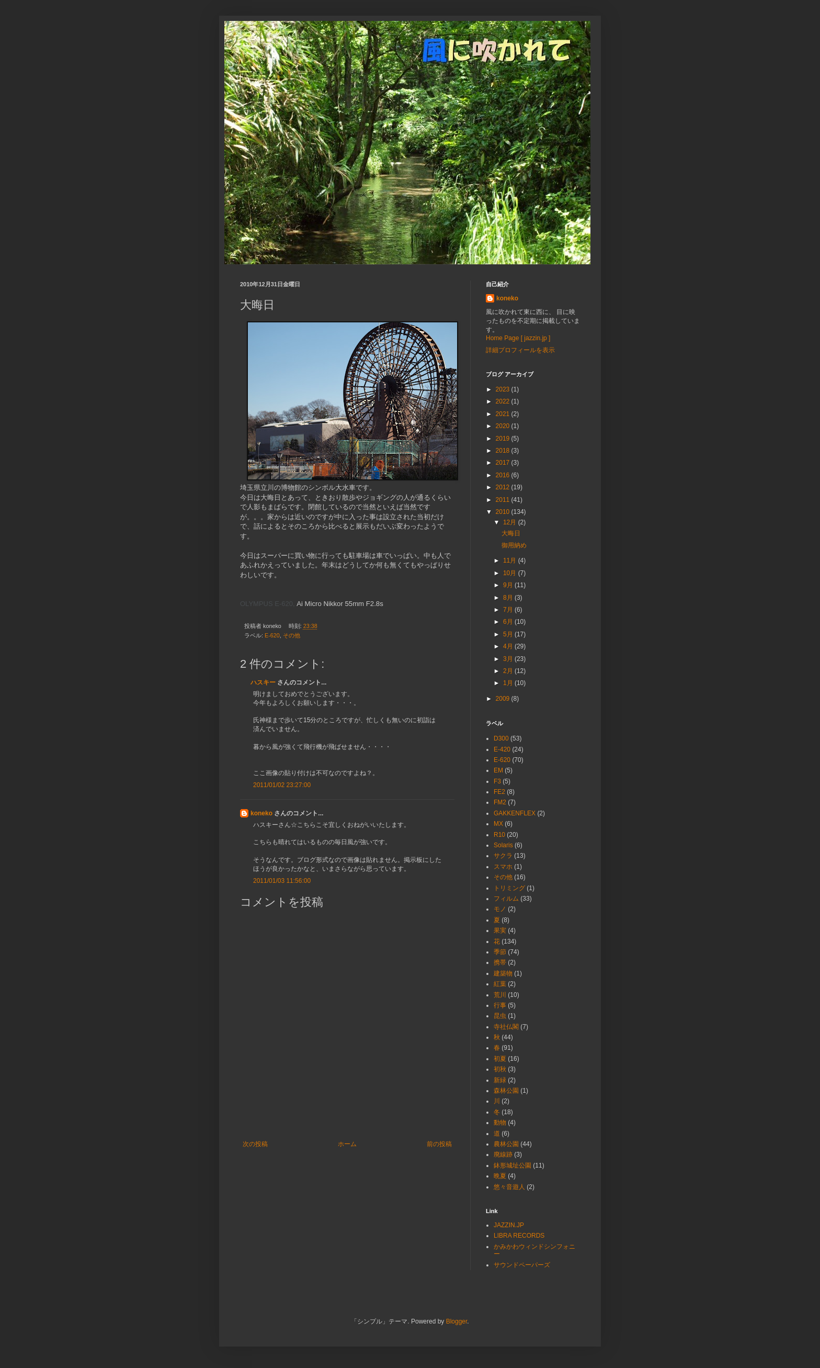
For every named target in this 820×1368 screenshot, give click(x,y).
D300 (501, 738)
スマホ (503, 866)
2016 (503, 475)
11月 (510, 560)
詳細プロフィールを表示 (520, 350)
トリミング (509, 888)
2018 (503, 450)
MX (498, 823)
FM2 (500, 802)
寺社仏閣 (506, 1026)
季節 (500, 952)
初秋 (500, 1069)
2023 (503, 389)
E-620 (272, 635)
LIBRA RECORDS (519, 1235)
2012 (503, 487)
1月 (509, 683)
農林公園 (506, 1144)
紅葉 (500, 984)
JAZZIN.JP (509, 1225)
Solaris (503, 845)
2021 (503, 414)
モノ (500, 909)
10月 (510, 573)
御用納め (514, 545)
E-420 (502, 749)
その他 (291, 635)
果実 (500, 930)
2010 (503, 511)
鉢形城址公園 (512, 1165)
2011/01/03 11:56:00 (282, 880)
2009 (503, 698)
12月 (510, 522)
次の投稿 (255, 1144)
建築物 (503, 973)
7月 (509, 609)
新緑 (500, 1080)
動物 (500, 1122)
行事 (500, 1005)
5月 (509, 634)
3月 (509, 659)
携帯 (500, 962)
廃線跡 (503, 1154)
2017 (503, 462)
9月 (509, 585)
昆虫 (500, 1015)
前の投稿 (439, 1144)
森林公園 (506, 1090)
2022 (503, 401)
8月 (509, 597)
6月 (509, 621)
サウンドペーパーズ (522, 1265)
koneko (261, 813)
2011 (503, 499)
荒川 (500, 995)
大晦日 (511, 533)
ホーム (347, 1144)
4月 (509, 646)
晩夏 (500, 1176)
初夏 (500, 1058)
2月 (509, 671)
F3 (497, 781)
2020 (503, 426)
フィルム (506, 898)
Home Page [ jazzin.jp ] (518, 338)
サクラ (503, 855)
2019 (503, 438)
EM (498, 770)
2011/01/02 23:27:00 (282, 785)
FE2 (499, 791)
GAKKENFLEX (515, 813)
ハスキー (263, 682)
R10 (499, 834)
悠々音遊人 (509, 1187)
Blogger (457, 1321)
